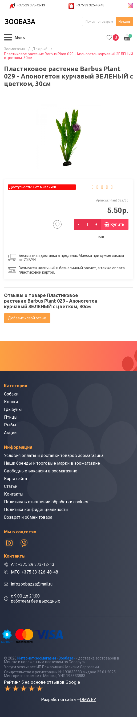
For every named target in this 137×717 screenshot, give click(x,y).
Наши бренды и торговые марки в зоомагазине (52, 463)
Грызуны (13, 409)
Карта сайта (15, 478)
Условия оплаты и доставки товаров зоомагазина (53, 455)
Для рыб (39, 49)
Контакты (13, 494)
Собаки (11, 394)
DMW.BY (88, 699)
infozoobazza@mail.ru (32, 584)
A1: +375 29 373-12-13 (32, 564)
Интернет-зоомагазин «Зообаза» (46, 658)
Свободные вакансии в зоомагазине (40, 470)
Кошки (11, 401)
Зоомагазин (14, 49)
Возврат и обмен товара (28, 517)
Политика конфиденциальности (36, 509)
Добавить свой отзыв (27, 318)
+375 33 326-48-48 (90, 5)
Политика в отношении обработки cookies (46, 501)
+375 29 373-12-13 (31, 5)
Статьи (10, 486)
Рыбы (10, 424)
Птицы (11, 417)
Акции (10, 432)
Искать (124, 21)
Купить (117, 224)
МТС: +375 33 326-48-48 (34, 572)
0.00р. (128, 37)
